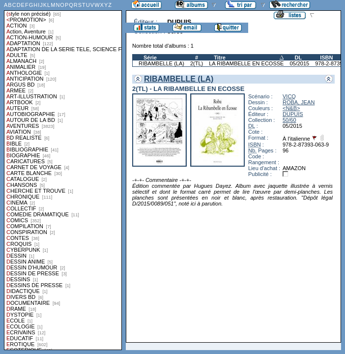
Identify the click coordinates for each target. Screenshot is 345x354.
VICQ (289, 96)
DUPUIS (293, 114)
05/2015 (299, 63)
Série (150, 57)
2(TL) (196, 63)
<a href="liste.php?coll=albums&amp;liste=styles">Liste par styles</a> (63, 175)
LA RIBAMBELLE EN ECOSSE (246, 63)
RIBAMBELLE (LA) (161, 63)
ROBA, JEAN (299, 102)
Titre (220, 57)
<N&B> (291, 108)
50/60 (289, 120)
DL (298, 57)
